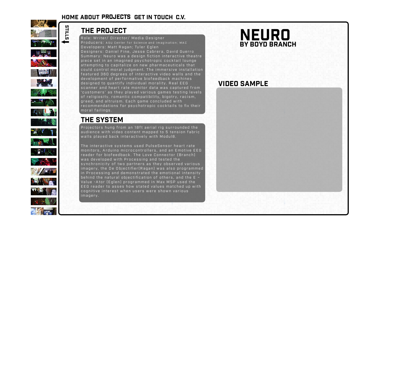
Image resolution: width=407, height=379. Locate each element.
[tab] (44, 23)
